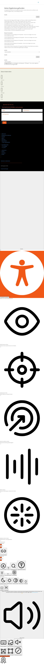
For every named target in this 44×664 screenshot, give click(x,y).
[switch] (0, 395)
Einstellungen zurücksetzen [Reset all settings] (4, 656)
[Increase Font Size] (1, 544)
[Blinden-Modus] (0, 492)
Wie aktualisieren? (35, 592)
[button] (0, 250)
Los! (4, 122)
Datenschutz (8, 160)
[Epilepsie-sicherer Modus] (0, 540)
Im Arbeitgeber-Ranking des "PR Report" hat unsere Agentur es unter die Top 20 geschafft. (21, 63)
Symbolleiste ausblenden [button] (4, 297)
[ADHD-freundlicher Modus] (0, 443)
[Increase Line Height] (1, 557)
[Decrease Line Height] (1, 560)
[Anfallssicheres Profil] (0, 395)
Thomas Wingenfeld (7, 37)
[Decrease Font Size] (1, 547)
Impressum (3, 160)
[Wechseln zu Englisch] (2, 157)
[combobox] (22, 210)
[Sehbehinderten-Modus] (0, 347)
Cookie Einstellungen (4, 168)
